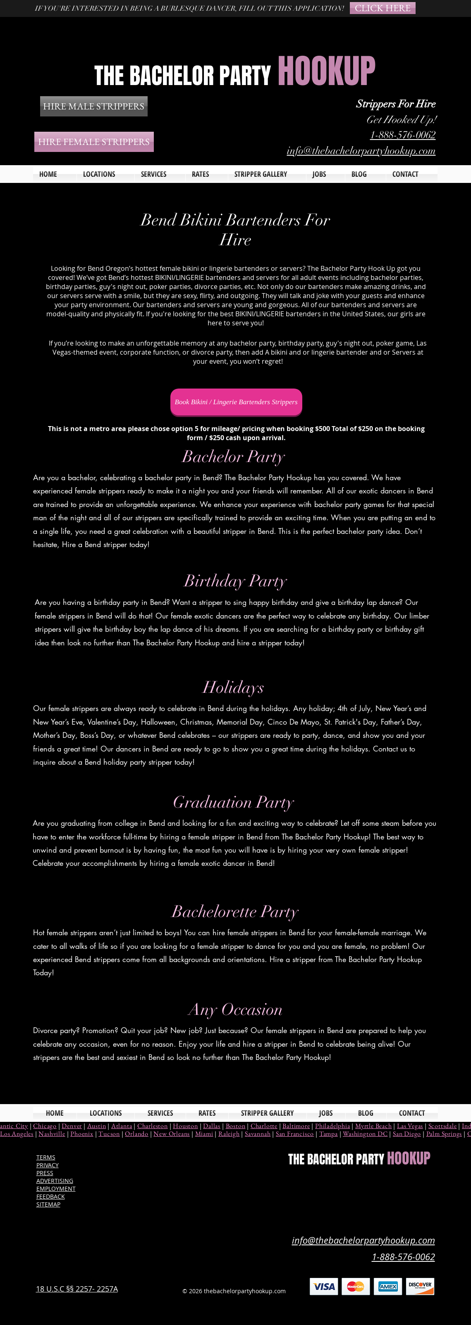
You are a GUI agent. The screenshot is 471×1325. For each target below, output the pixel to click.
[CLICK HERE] (383, 8)
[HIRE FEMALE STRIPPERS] (94, 142)
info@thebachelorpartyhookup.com (361, 150)
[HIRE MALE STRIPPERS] (94, 106)
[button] (160, 174)
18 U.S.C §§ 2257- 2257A (77, 1289)
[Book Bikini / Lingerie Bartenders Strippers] (236, 402)
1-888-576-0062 (403, 134)
